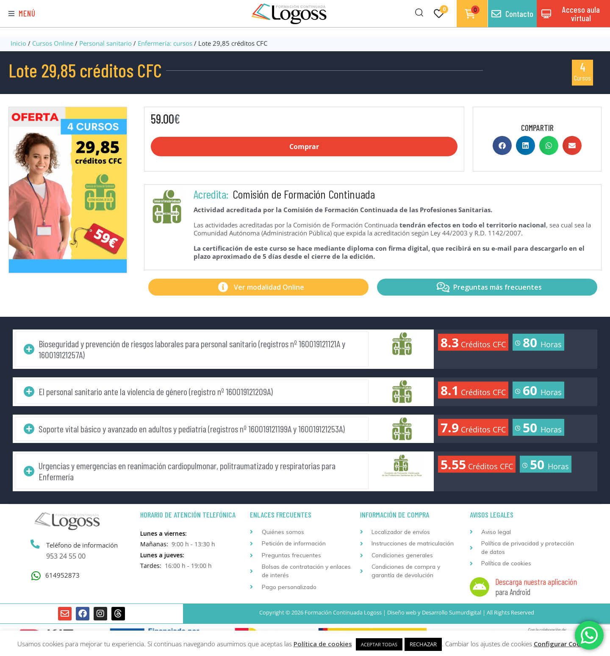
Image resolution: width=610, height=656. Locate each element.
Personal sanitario (105, 43)
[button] (22, 13)
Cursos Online (52, 43)
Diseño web (401, 612)
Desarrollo (435, 612)
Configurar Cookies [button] (563, 643)
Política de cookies (323, 643)
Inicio (18, 43)
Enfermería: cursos (165, 43)
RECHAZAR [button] (423, 644)
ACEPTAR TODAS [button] (379, 644)
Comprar (304, 146)
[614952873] (35, 575)
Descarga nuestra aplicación (536, 581)
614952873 (62, 575)
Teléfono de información (82, 545)
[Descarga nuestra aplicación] (479, 587)
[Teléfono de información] (35, 545)
